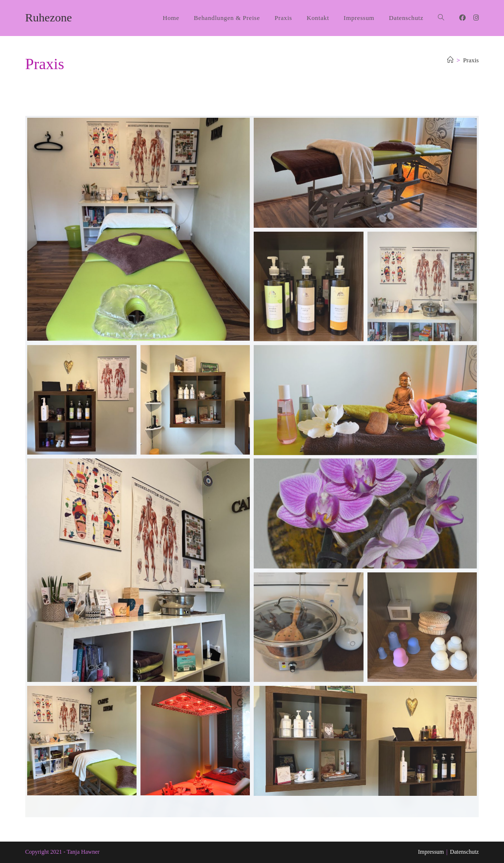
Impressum (431, 851)
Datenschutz (464, 851)
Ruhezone (48, 17)
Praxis (471, 60)
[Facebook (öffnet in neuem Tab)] (462, 18)
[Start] (450, 60)
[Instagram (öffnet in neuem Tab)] (476, 18)
